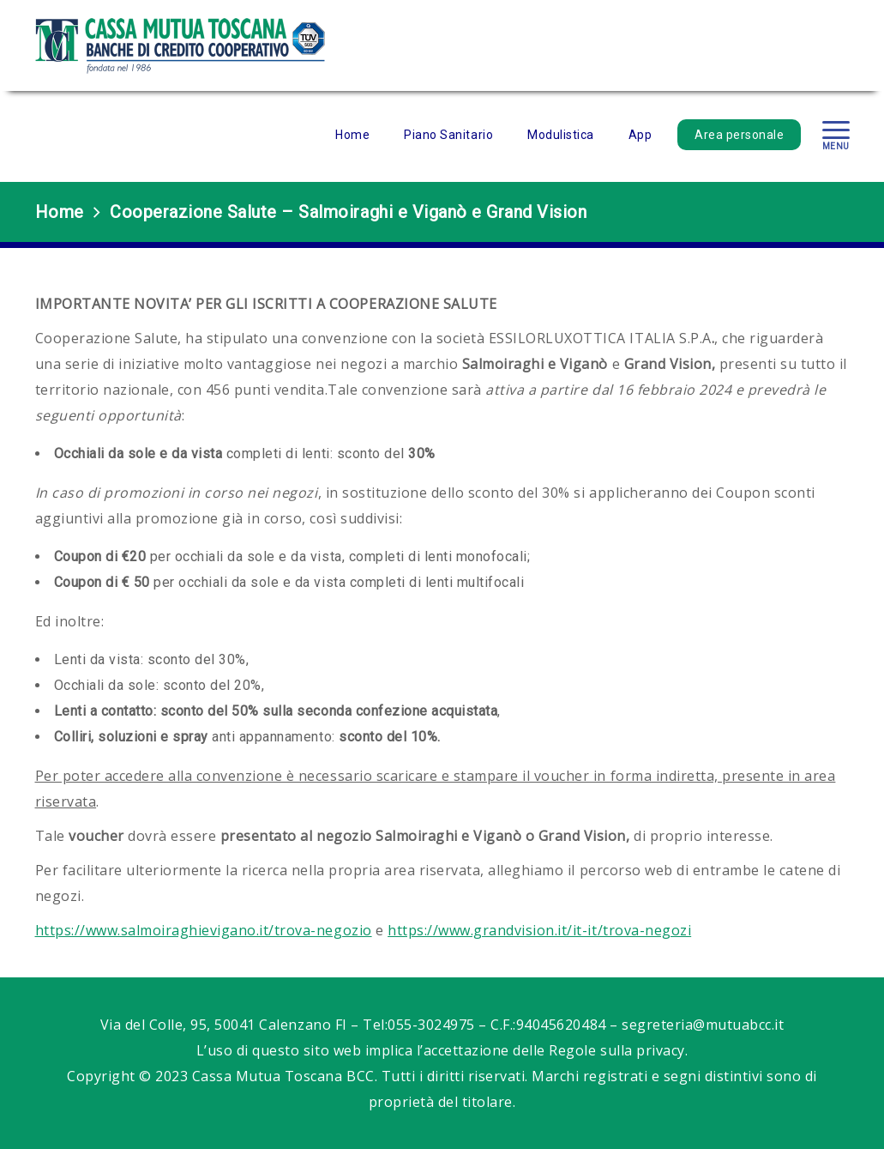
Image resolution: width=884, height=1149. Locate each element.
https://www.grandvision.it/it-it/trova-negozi (539, 930)
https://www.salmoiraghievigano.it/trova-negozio (203, 930)
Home (59, 212)
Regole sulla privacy (616, 1050)
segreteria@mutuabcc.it (703, 1024)
